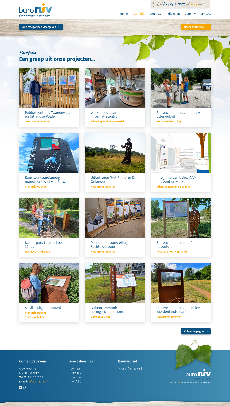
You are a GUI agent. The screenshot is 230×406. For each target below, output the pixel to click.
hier (179, 382)
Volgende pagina (196, 331)
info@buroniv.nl (38, 381)
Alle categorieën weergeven (41, 27)
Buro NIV (190, 14)
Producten (156, 14)
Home (124, 14)
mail (193, 4)
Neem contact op (196, 27)
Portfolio (139, 14)
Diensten (174, 14)
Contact (206, 14)
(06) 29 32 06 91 (174, 4)
